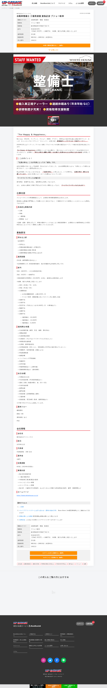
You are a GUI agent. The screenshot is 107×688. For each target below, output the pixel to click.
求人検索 (34, 3)
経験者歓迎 (27, 564)
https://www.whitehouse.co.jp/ (27, 495)
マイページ (61, 3)
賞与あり (71, 564)
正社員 (20, 564)
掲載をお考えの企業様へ (35, 646)
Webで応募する (53, 686)
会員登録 (101, 3)
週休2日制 (36, 564)
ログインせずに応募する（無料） (53, 553)
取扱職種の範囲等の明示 (35, 640)
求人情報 (63, 640)
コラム (70, 3)
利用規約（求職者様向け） (66, 634)
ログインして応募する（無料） (53, 557)
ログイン (92, 3)
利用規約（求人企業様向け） (19, 640)
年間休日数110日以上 (47, 564)
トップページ (5, 8)
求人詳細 (17, 8)
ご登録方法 (32, 634)
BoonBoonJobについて (47, 3)
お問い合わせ (64, 645)
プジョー (78, 564)
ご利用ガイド (48, 634)
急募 (85, 564)
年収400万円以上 (61, 564)
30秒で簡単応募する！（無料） (53, 45)
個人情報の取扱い (50, 640)
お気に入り (54, 50)
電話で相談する (38, 686)
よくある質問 (80, 3)
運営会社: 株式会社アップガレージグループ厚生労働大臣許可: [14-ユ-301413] (53, 674)
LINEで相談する (69, 686)
